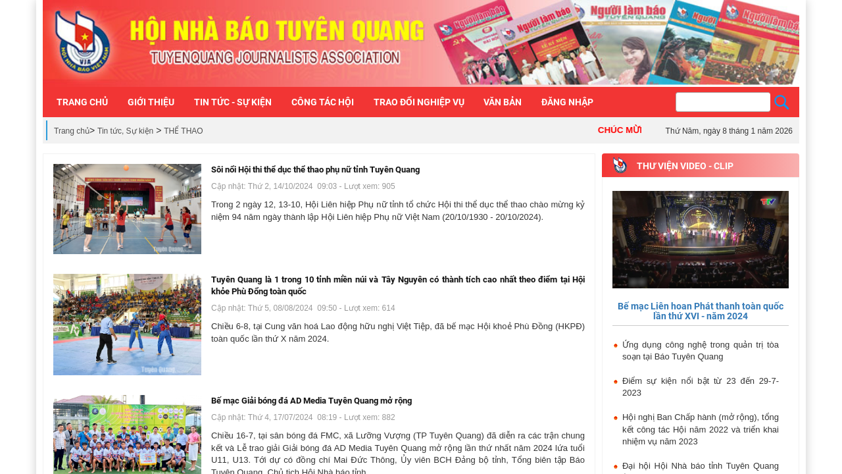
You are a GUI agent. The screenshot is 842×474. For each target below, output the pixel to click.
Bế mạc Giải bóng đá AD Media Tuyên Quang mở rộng (311, 401)
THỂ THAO (183, 131)
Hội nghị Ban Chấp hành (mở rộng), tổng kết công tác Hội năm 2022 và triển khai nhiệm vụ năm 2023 (700, 429)
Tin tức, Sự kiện (125, 131)
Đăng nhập (567, 102)
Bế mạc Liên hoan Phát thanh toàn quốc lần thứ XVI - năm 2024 (700, 311)
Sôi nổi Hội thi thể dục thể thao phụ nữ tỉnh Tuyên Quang (315, 169)
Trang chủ (71, 131)
